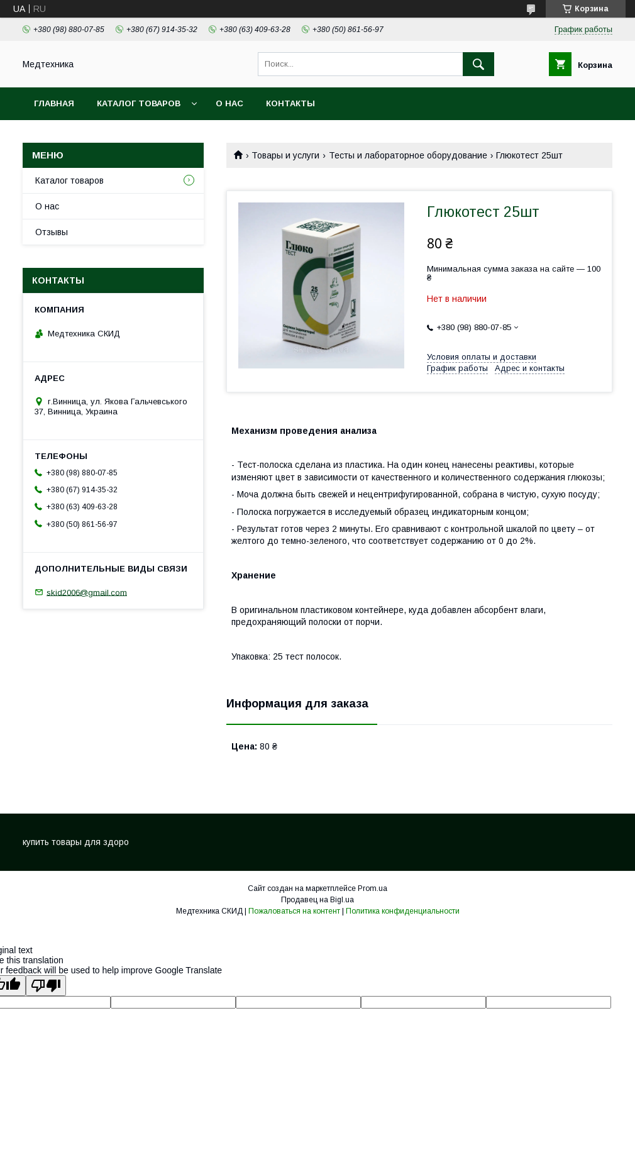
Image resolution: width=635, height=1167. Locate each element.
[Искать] (478, 64)
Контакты (290, 103)
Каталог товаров (138, 103)
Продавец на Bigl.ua (317, 899)
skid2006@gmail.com (87, 592)
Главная (54, 103)
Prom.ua (372, 888)
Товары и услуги (285, 155)
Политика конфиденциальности (403, 911)
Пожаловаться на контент (294, 911)
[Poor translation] (46, 985)
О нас (229, 103)
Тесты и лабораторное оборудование (408, 155)
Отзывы (51, 232)
